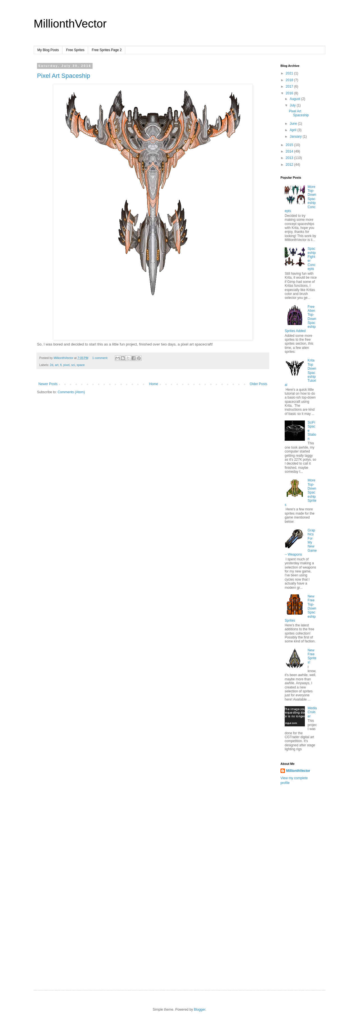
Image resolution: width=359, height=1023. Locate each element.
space (81, 365)
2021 (290, 73)
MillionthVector (70, 23)
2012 (290, 165)
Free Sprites (75, 50)
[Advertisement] (302, 886)
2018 (290, 80)
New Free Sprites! (312, 656)
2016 (290, 93)
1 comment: (100, 358)
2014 (290, 151)
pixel (66, 365)
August (295, 99)
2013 (290, 158)
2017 (290, 86)
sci (73, 365)
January (296, 136)
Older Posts (258, 384)
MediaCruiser (312, 712)
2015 (290, 145)
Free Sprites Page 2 (107, 50)
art (57, 365)
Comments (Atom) (71, 392)
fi (60, 365)
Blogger (199, 1009)
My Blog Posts (48, 50)
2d (51, 365)
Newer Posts (47, 384)
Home (153, 384)
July (293, 105)
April (293, 130)
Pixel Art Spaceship (63, 75)
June (294, 124)
